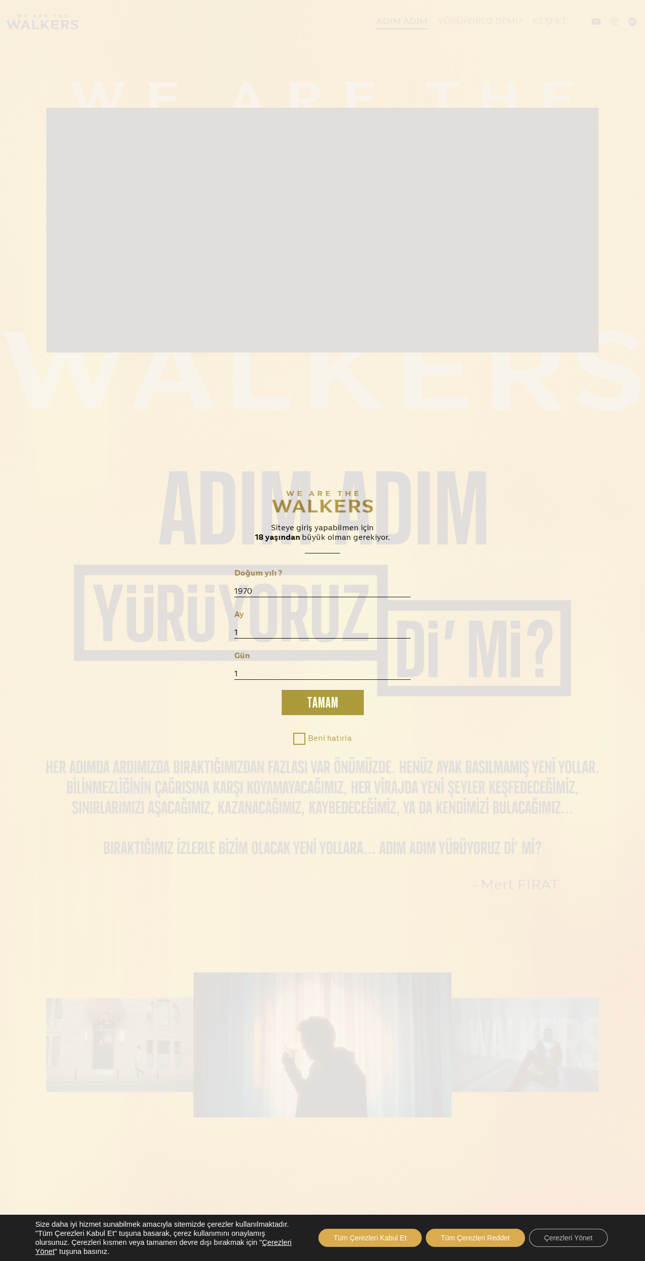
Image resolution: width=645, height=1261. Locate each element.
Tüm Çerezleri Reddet (475, 1238)
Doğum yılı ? (258, 573)
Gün (242, 656)
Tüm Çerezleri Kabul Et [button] (370, 1238)
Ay (239, 614)
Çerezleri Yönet (568, 1238)
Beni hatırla (330, 738)
